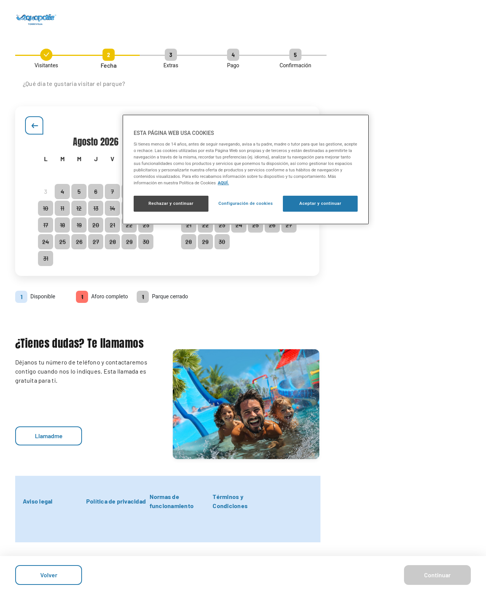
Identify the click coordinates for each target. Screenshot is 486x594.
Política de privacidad (116, 501)
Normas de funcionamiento (172, 501)
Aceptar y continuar (320, 203)
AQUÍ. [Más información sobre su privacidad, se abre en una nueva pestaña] (223, 182)
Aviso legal (38, 501)
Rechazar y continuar (171, 203)
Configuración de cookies (245, 203)
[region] (245, 169)
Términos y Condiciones (230, 501)
